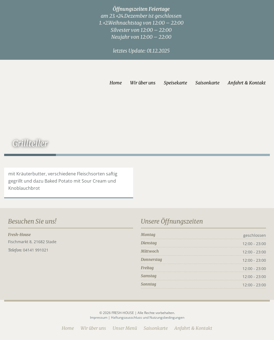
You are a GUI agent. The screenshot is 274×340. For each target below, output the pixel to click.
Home (116, 82)
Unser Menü (125, 328)
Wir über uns (143, 82)
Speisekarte (175, 82)
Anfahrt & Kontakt (247, 82)
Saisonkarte (207, 82)
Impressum (99, 317)
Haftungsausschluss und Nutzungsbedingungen (147, 317)
